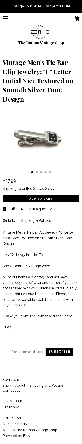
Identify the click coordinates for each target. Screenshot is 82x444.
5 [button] (50, 172)
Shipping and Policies (47, 385)
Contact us (11, 390)
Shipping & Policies (36, 221)
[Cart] (77, 19)
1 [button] (32, 172)
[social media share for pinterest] (22, 209)
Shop (7, 385)
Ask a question (41, 209)
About (20, 385)
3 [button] (41, 172)
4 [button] (45, 172)
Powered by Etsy (16, 436)
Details (9, 221)
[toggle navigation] (5, 18)
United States (33, 188)
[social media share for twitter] (13, 209)
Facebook (11, 407)
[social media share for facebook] (5, 209)
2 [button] (37, 172)
